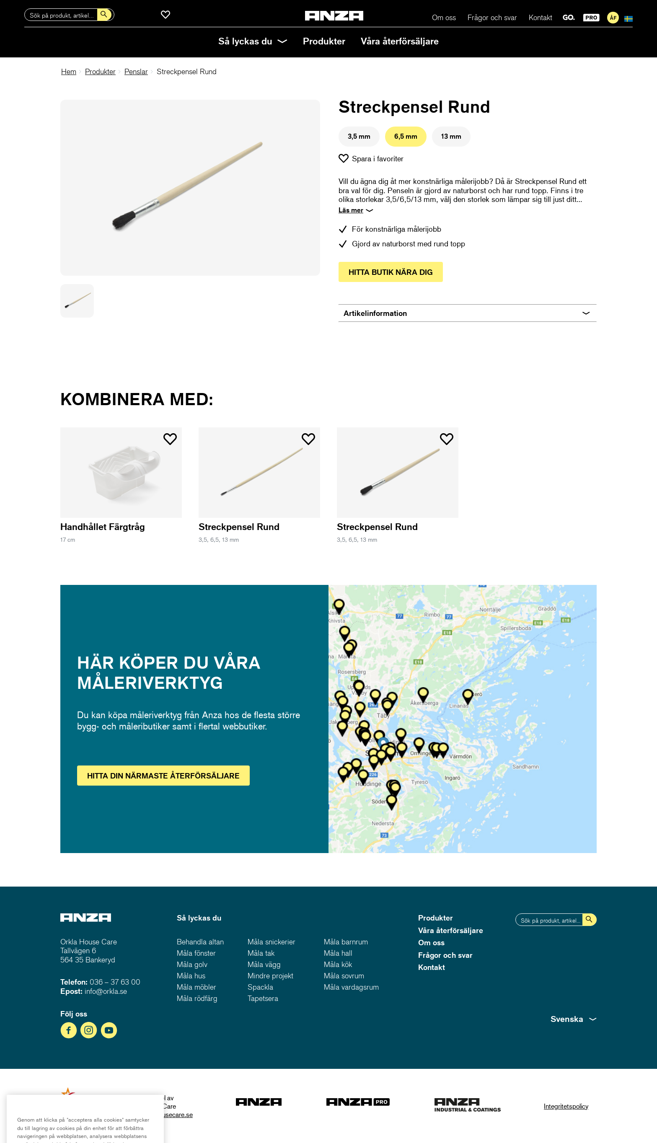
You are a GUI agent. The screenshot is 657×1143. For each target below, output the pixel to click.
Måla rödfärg (197, 998)
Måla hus (191, 975)
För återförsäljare (613, 17)
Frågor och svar (492, 17)
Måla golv (192, 964)
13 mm (451, 136)
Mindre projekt (270, 975)
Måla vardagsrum (351, 987)
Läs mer (351, 210)
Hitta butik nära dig (391, 272)
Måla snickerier (271, 941)
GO (569, 17)
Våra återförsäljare (400, 41)
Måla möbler (196, 987)
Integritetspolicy (566, 1106)
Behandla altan (200, 941)
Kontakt (540, 17)
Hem (68, 71)
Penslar (136, 71)
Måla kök (338, 964)
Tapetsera (263, 998)
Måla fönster (196, 953)
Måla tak (261, 953)
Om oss (444, 17)
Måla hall (338, 953)
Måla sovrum (344, 975)
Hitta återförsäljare (163, 775)
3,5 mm (359, 136)
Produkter (324, 41)
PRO (591, 17)
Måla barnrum (346, 941)
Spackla (260, 987)
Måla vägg (264, 964)
